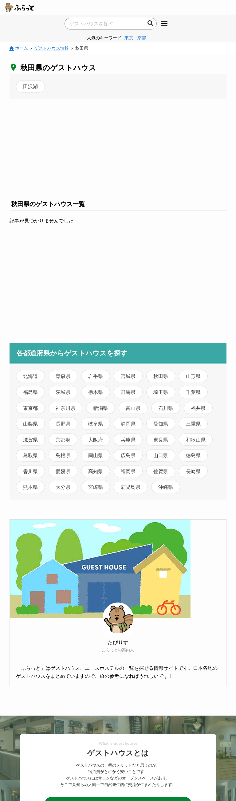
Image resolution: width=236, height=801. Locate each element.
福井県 (198, 408)
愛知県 (160, 423)
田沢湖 (30, 86)
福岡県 (128, 471)
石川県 (165, 408)
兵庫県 (128, 439)
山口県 (160, 455)
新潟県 (100, 408)
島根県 (63, 455)
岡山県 (95, 455)
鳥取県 (30, 455)
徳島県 (193, 455)
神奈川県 (65, 408)
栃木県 (95, 392)
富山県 (133, 408)
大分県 (63, 487)
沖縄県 (165, 487)
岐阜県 (95, 423)
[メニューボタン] (164, 24)
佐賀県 (160, 471)
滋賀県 (30, 439)
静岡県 (128, 423)
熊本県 (30, 487)
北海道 (30, 376)
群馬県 (128, 392)
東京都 (30, 408)
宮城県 (128, 376)
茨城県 (63, 392)
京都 (141, 37)
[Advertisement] (118, 148)
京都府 (63, 439)
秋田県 (160, 376)
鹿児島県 (130, 487)
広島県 (128, 455)
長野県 (63, 423)
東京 (128, 37)
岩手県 (95, 376)
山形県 (193, 376)
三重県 (193, 423)
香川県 (30, 471)
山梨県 (30, 423)
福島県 (30, 392)
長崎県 (193, 471)
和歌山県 (196, 439)
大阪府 (95, 439)
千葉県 (193, 392)
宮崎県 (95, 487)
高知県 (95, 471)
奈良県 (160, 439)
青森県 (63, 376)
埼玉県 (160, 392)
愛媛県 (63, 471)
